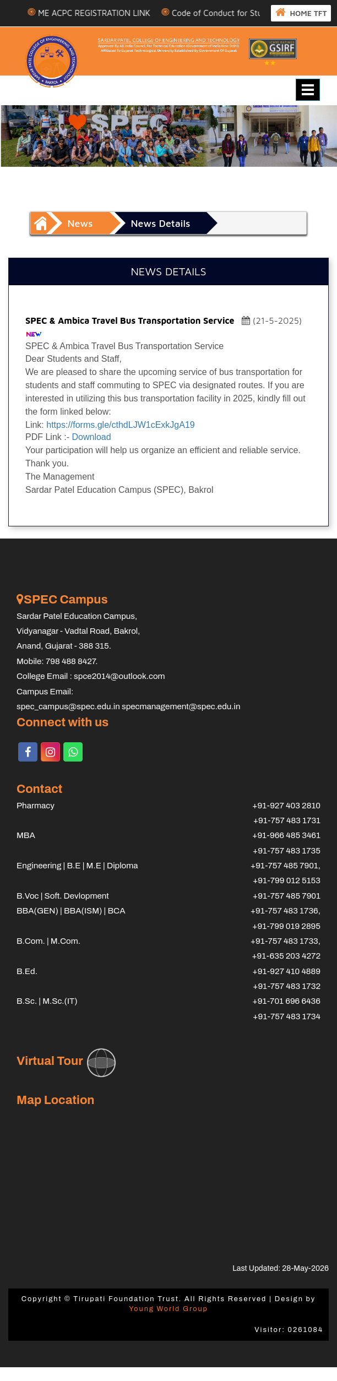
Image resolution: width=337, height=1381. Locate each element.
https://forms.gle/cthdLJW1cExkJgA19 (120, 438)
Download (91, 451)
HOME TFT (60, 26)
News (80, 237)
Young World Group (168, 1322)
